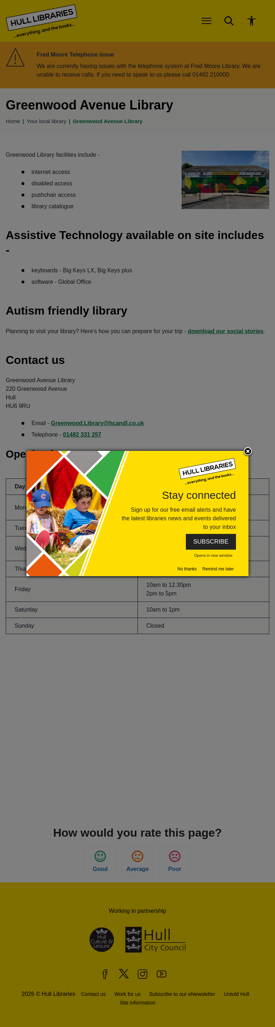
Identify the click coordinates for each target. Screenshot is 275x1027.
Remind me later (218, 568)
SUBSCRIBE (210, 541)
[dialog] (137, 513)
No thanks (187, 568)
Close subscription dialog (247, 452)
